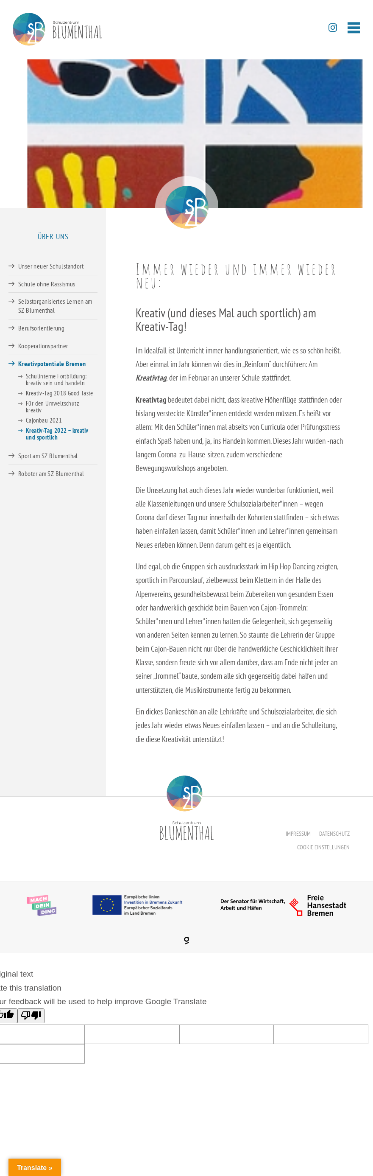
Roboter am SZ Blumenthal (51, 473)
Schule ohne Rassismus (46, 284)
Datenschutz (334, 833)
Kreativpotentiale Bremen (52, 363)
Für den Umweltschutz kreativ (52, 406)
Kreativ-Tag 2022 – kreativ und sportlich (57, 433)
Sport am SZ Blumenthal (48, 455)
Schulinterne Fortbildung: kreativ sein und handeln (56, 379)
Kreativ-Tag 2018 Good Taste (59, 393)
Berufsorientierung (41, 328)
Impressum (298, 833)
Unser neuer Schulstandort (51, 266)
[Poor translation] (31, 1015)
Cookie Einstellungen (323, 847)
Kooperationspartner (43, 346)
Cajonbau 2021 (44, 420)
